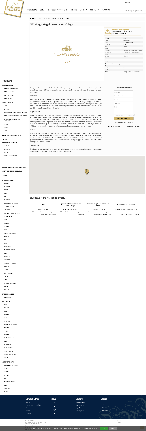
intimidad (132, 115)
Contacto (94, 10)
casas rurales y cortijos (11, 135)
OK (104, 428)
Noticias (28, 411)
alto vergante (8, 362)
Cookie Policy (104, 410)
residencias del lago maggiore (14, 167)
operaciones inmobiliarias (12, 171)
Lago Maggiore (80, 402)
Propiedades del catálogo (33, 405)
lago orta (6, 301)
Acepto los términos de (125, 115)
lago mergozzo (8, 294)
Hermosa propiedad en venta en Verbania (98, 205)
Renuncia (103, 408)
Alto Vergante (80, 411)
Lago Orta (79, 408)
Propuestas (32, 10)
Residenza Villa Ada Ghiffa (126, 205)
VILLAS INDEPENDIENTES (57, 19)
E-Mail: (28, 425)
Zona (42, 10)
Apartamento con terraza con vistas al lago (70, 205)
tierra (4, 139)
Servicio (74, 10)
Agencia (83, 10)
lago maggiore (7, 180)
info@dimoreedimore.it (36, 425)
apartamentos (7, 103)
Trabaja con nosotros (107, 402)
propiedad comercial (10, 143)
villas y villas (7, 85)
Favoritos (106, 10)
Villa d (43, 205)
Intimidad (103, 405)
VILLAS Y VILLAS (37, 19)
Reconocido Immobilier (57, 10)
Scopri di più (113, 428)
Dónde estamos (30, 408)
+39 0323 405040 (114, 126)
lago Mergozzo (80, 405)
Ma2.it (119, 422)
